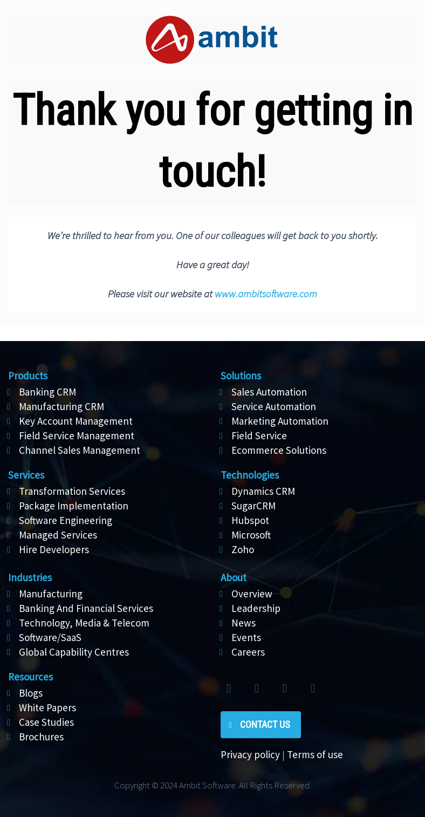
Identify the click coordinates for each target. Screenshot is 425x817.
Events (246, 637)
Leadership (255, 608)
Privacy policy (250, 754)
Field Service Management (76, 435)
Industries (30, 577)
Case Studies (46, 722)
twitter (229, 688)
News (243, 622)
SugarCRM (253, 505)
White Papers (47, 707)
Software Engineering (65, 520)
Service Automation (273, 406)
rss (313, 688)
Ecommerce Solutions (278, 450)
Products (27, 375)
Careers (248, 651)
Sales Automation (269, 391)
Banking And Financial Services (86, 608)
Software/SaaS (50, 637)
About (233, 577)
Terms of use (315, 754)
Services (26, 474)
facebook (257, 688)
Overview (251, 593)
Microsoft (251, 534)
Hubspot (250, 520)
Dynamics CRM (263, 491)
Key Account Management (76, 420)
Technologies (250, 474)
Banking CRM (47, 391)
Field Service (259, 435)
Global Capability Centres (74, 651)
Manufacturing (51, 593)
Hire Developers (54, 549)
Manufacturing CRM (61, 406)
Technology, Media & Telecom (84, 622)
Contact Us (265, 724)
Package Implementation (73, 505)
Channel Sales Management (79, 450)
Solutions (241, 375)
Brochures (41, 736)
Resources (30, 676)
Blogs (31, 692)
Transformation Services (72, 491)
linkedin (285, 688)
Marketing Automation (279, 420)
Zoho (242, 549)
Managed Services (58, 534)
